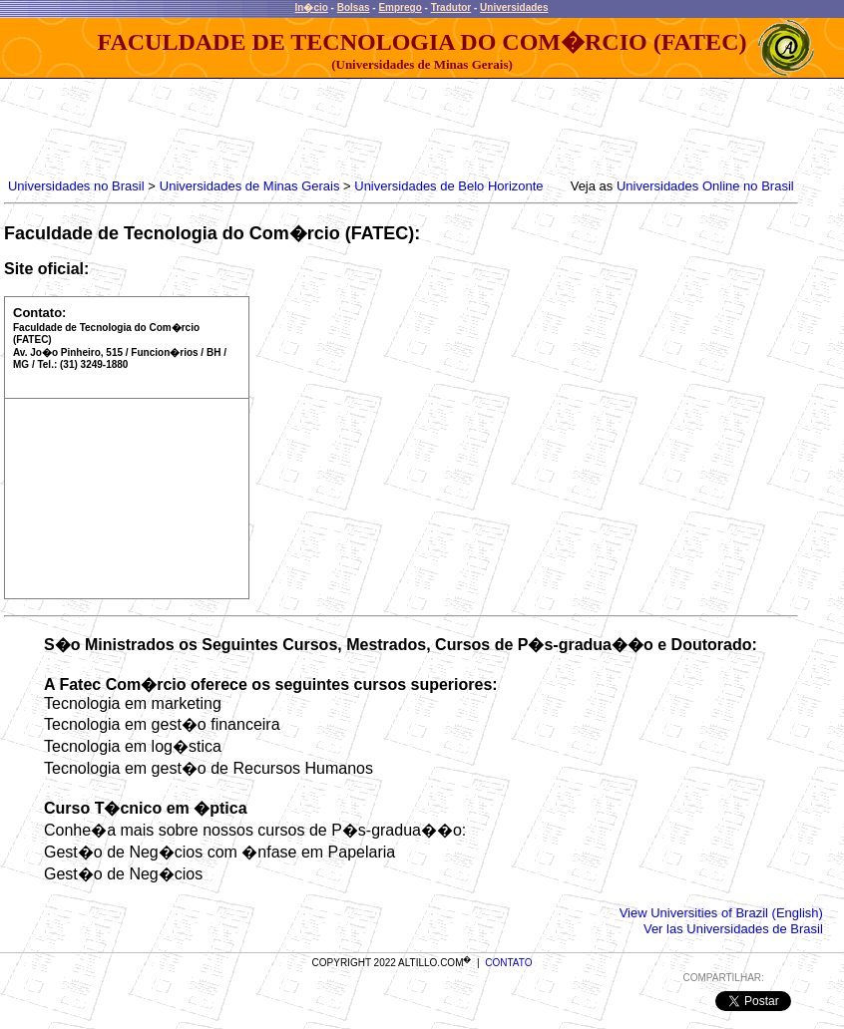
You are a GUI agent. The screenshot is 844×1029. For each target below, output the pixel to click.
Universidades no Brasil (76, 185)
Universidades (514, 7)
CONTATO (508, 962)
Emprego (399, 7)
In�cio (311, 7)
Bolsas (353, 7)
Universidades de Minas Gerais (250, 185)
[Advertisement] (367, 124)
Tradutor (451, 7)
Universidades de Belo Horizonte (448, 185)
